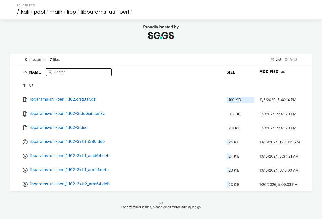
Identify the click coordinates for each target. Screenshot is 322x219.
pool (39, 11)
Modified (272, 71)
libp (71, 11)
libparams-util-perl (104, 11)
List (275, 59)
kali (25, 11)
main (55, 11)
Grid (291, 59)
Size (231, 72)
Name (35, 72)
